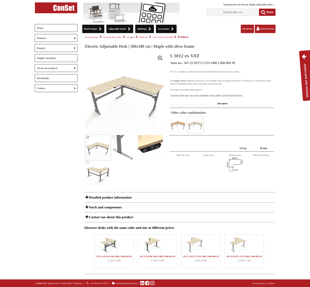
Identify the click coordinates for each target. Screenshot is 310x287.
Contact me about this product (110, 217)
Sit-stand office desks (112, 37)
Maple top (143, 37)
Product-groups (92, 37)
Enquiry (57, 49)
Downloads (43, 78)
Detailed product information (110, 197)
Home (40, 27)
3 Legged (130, 37)
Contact (57, 89)
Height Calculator (46, 58)
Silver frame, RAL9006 (163, 37)
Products (57, 39)
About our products (57, 69)
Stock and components (105, 207)
